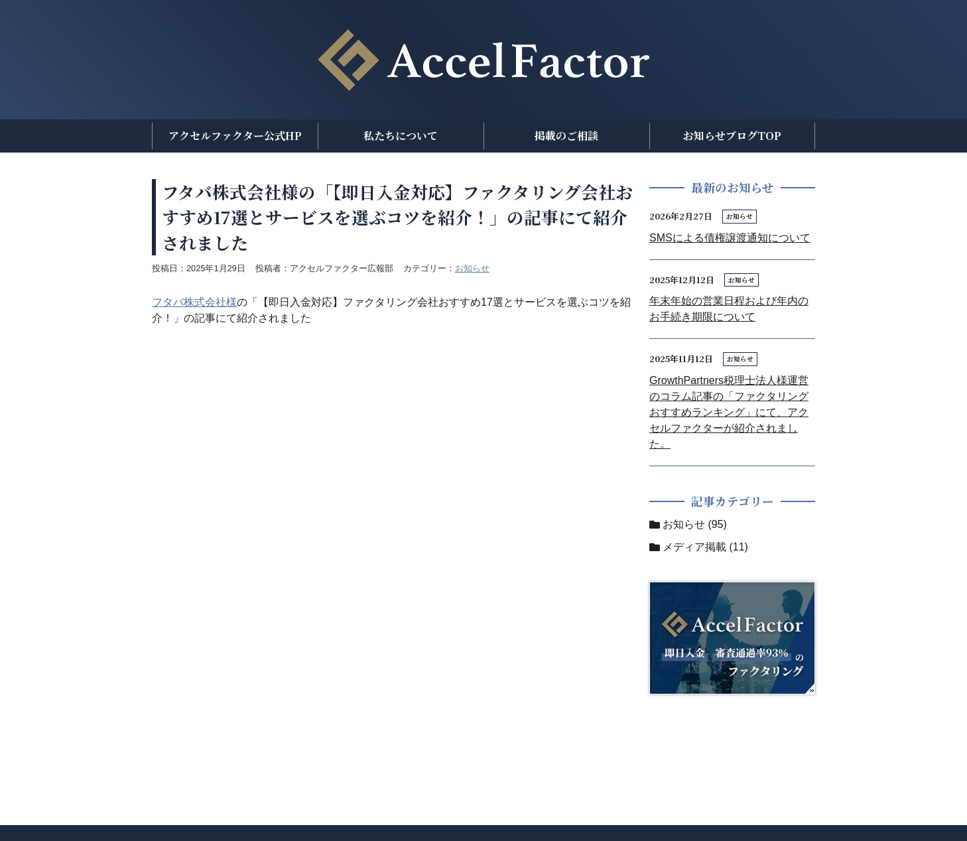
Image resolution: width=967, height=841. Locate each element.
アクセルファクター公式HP (235, 135)
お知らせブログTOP (732, 135)
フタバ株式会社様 (194, 302)
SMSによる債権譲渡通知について (729, 237)
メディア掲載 (694, 546)
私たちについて (400, 135)
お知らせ (472, 268)
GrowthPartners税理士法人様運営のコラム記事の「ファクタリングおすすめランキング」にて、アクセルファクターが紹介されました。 (728, 412)
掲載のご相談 (566, 135)
